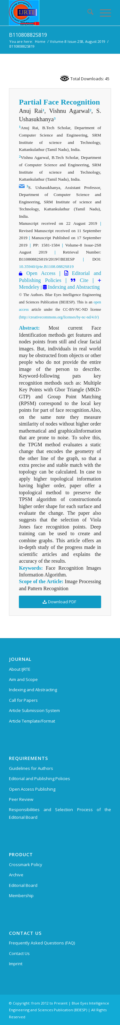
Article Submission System (34, 710)
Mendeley (29, 287)
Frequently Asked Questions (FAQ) (42, 943)
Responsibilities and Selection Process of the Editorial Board (60, 813)
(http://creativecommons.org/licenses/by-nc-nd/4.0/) (59, 317)
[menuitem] (87, 13)
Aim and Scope (23, 679)
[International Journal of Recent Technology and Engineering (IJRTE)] (50, 13)
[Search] (87, 13)
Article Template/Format (32, 721)
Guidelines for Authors (31, 768)
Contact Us (19, 953)
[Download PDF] (60, 602)
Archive (16, 875)
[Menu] (102, 13)
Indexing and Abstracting (73, 287)
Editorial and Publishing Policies (39, 778)
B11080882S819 (28, 34)
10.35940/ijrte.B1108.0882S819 (46, 266)
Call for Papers (23, 700)
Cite (84, 280)
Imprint (15, 963)
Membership (21, 895)
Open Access (40, 273)
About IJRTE (19, 669)
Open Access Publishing (32, 789)
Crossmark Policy (25, 864)
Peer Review (21, 799)
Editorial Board (23, 885)
